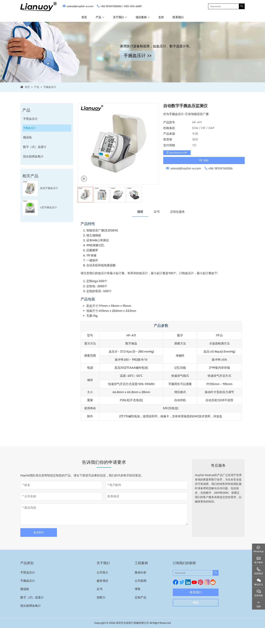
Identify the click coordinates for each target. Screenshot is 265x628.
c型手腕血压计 (48, 207)
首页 (84, 17)
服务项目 (102, 580)
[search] (242, 6)
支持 (161, 17)
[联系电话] (146, 496)
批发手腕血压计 (49, 188)
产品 (98, 17)
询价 (204, 160)
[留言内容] (104, 514)
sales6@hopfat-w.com (80, 6)
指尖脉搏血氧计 (33, 156)
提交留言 (38, 532)
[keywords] (223, 6)
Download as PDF (177, 152)
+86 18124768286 (111, 6)
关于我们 (118, 17)
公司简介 (102, 572)
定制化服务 (177, 211)
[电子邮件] (146, 485)
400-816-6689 (133, 6)
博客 (138, 589)
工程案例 (141, 563)
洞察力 (101, 597)
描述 (140, 211)
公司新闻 (140, 580)
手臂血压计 (30, 119)
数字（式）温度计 (34, 147)
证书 (157, 211)
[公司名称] (61, 496)
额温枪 (27, 137)
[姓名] (61, 485)
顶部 (258, 606)
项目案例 (141, 17)
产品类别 (26, 563)
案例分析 (140, 572)
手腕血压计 (49, 87)
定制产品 (140, 597)
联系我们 (178, 17)
